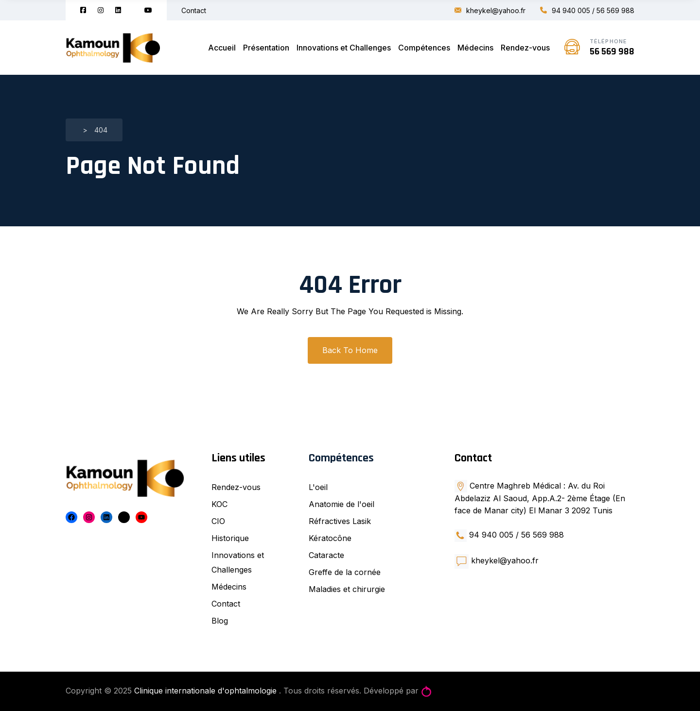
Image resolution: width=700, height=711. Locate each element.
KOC (219, 504)
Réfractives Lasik (340, 521)
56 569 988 (612, 51)
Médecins (475, 47)
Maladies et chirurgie (347, 589)
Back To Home (350, 350)
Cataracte (326, 555)
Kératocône (330, 538)
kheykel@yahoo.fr (490, 10)
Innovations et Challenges (344, 47)
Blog (219, 621)
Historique (230, 538)
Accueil (222, 47)
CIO (218, 521)
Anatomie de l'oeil (341, 504)
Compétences (424, 47)
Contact (193, 10)
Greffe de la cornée (345, 572)
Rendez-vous (525, 47)
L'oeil (318, 487)
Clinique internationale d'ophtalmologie (206, 690)
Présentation (266, 47)
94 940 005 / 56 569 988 (587, 10)
